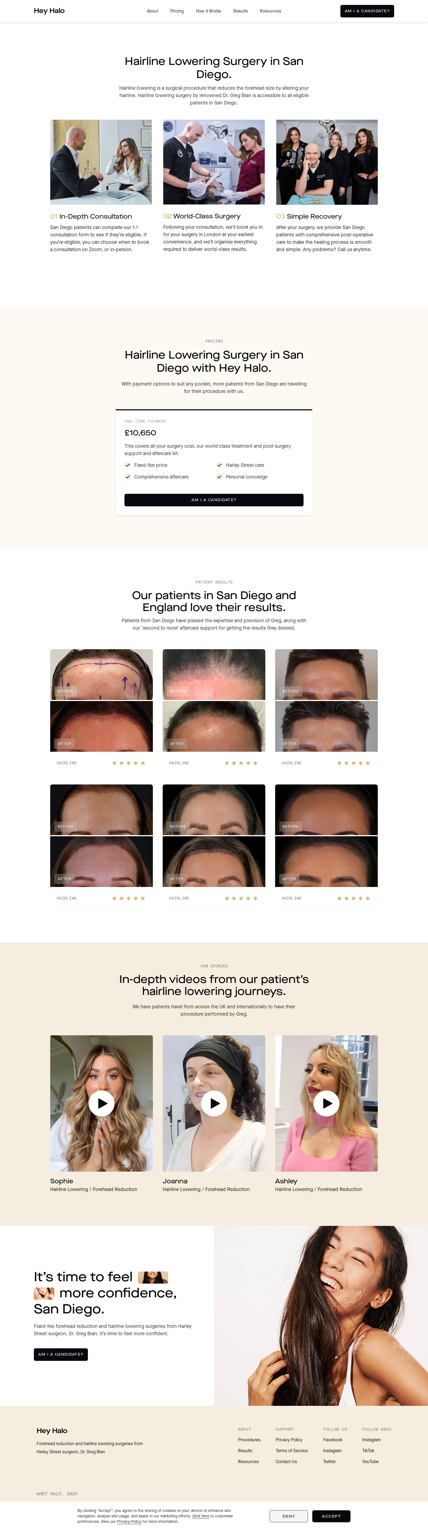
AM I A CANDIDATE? (367, 11)
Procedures (249, 1440)
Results (240, 11)
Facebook (332, 1440)
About (152, 11)
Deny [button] (289, 1516)
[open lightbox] (101, 1103)
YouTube (370, 1461)
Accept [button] (331, 1516)
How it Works (208, 11)
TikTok (368, 1451)
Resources (270, 11)
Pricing (177, 11)
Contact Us (286, 1461)
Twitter (329, 1461)
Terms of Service (292, 1451)
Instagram (332, 1451)
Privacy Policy (289, 1440)
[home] (49, 11)
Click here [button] (200, 1516)
